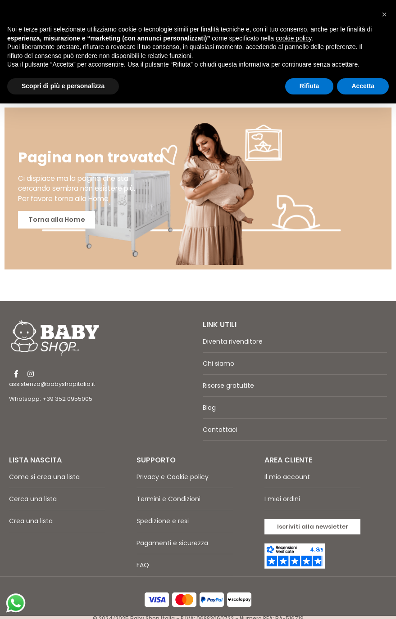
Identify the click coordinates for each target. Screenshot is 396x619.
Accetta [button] (362, 86)
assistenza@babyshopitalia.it (52, 375)
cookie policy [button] (293, 38)
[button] (312, 517)
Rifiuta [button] (309, 86)
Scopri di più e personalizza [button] (63, 86)
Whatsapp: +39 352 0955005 (50, 390)
